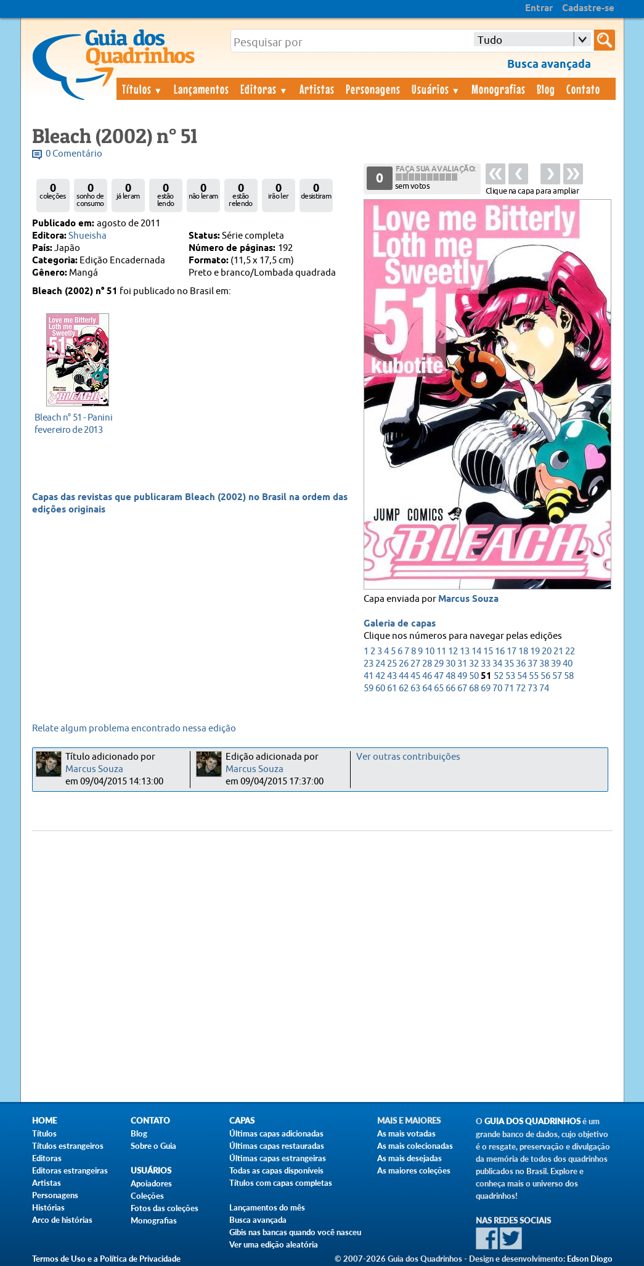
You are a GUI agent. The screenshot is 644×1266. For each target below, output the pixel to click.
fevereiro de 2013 (74, 423)
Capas (242, 1120)
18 (523, 651)
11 (441, 651)
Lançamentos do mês (267, 1207)
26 (404, 664)
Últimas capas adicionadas (276, 1133)
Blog (546, 88)
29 (439, 664)
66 (450, 688)
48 (450, 676)
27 (415, 664)
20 (547, 651)
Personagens (373, 88)
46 (427, 676)
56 (545, 676)
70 (497, 688)
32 (474, 664)
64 (427, 688)
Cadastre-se (588, 8)
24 (380, 664)
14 (476, 651)
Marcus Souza (468, 599)
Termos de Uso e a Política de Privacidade (106, 1259)
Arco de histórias (62, 1220)
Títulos (142, 88)
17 (511, 651)
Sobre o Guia (153, 1146)
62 (404, 688)
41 (368, 676)
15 (488, 651)
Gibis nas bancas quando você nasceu (295, 1232)
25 (392, 664)
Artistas (317, 88)
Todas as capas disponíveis (276, 1170)
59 (368, 688)
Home (44, 1120)
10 (429, 651)
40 (568, 664)
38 (544, 664)
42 (380, 676)
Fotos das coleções (164, 1208)
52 (498, 676)
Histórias (48, 1207)
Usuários (436, 88)
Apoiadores (151, 1183)
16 (500, 651)
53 (510, 676)
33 (486, 664)
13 (465, 651)
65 (439, 688)
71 (509, 688)
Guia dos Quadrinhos (532, 1121)
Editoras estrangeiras (70, 1170)
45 (415, 676)
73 (532, 688)
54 (522, 676)
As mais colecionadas (415, 1146)
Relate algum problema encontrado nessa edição (134, 728)
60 (380, 688)
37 (532, 664)
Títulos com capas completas (280, 1183)
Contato (583, 88)
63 (415, 688)
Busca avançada (258, 1220)
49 (462, 676)
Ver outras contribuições (408, 757)
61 (392, 688)
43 (392, 676)
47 (439, 676)
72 (521, 688)
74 (544, 688)
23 (368, 664)
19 (535, 651)
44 (404, 676)
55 (534, 676)
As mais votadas (406, 1133)
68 (474, 688)
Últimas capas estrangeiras (277, 1158)
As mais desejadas (409, 1158)
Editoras (264, 88)
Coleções (147, 1196)
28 (427, 664)
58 (569, 676)
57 (557, 676)
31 (462, 664)
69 (486, 688)
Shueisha (87, 236)
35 (509, 664)
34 (497, 664)
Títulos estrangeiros (68, 1146)
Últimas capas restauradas (276, 1146)
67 (462, 688)
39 (556, 664)
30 (450, 664)
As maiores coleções (413, 1170)
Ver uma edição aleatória (273, 1244)
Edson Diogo (590, 1259)
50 (474, 676)
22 (570, 651)
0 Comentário (74, 154)
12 (453, 651)
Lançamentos (201, 88)
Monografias (498, 88)
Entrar (539, 8)
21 (558, 651)
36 (521, 664)
